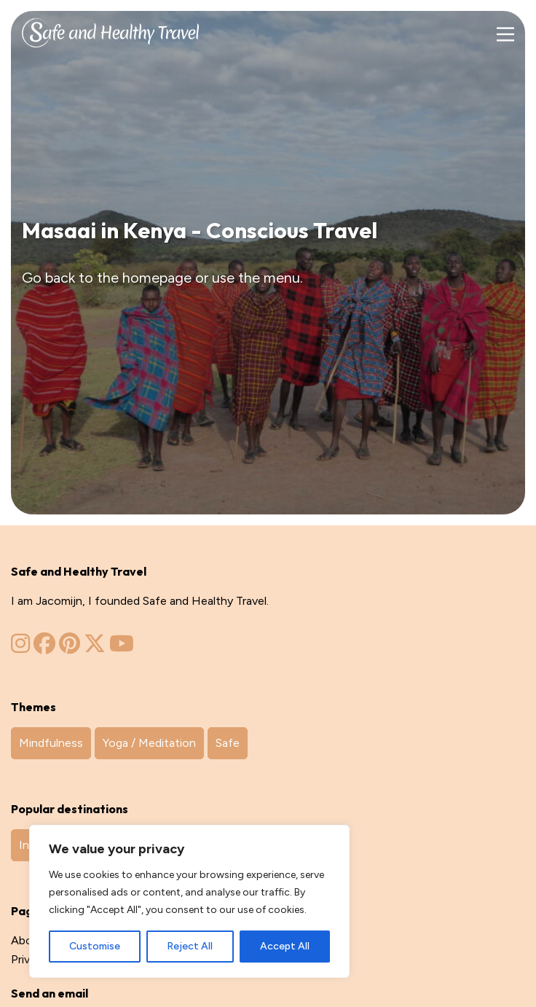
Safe (228, 743)
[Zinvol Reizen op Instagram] (20, 647)
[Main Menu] (505, 34)
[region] (189, 901)
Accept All (285, 946)
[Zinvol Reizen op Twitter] (95, 647)
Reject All (190, 946)
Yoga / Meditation (149, 743)
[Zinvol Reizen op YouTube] (121, 647)
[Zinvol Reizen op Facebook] (44, 647)
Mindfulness (51, 743)
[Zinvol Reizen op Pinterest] (69, 647)
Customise (94, 946)
